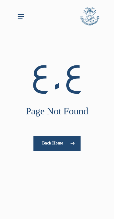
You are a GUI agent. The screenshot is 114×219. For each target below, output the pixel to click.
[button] (21, 16)
